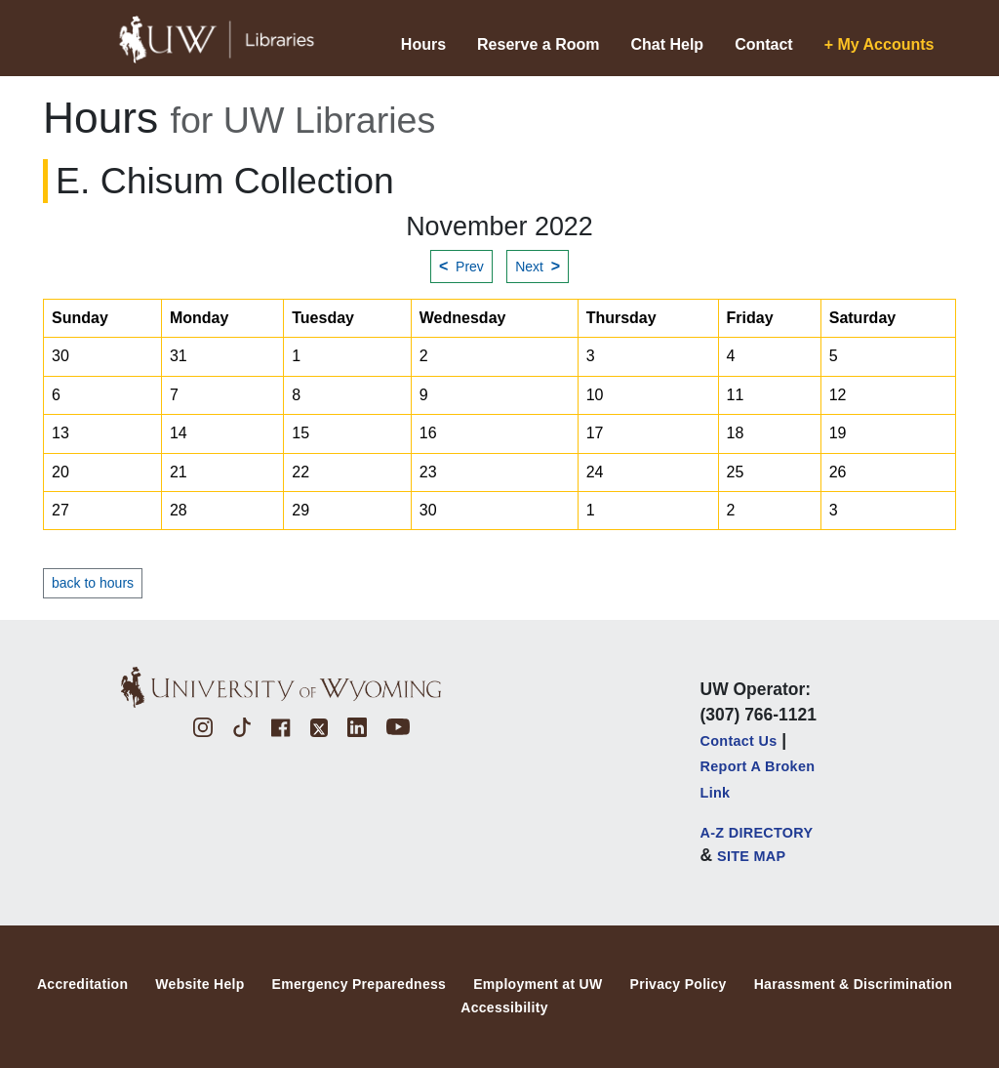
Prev (461, 266)
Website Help (199, 984)
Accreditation (82, 984)
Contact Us (739, 741)
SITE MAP (751, 856)
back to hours (93, 583)
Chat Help (666, 44)
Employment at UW (537, 984)
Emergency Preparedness (359, 984)
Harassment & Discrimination (853, 984)
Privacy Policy (678, 984)
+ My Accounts (879, 44)
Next (537, 266)
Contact (764, 44)
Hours (423, 44)
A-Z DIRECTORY (757, 833)
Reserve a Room (538, 44)
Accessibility (504, 1007)
